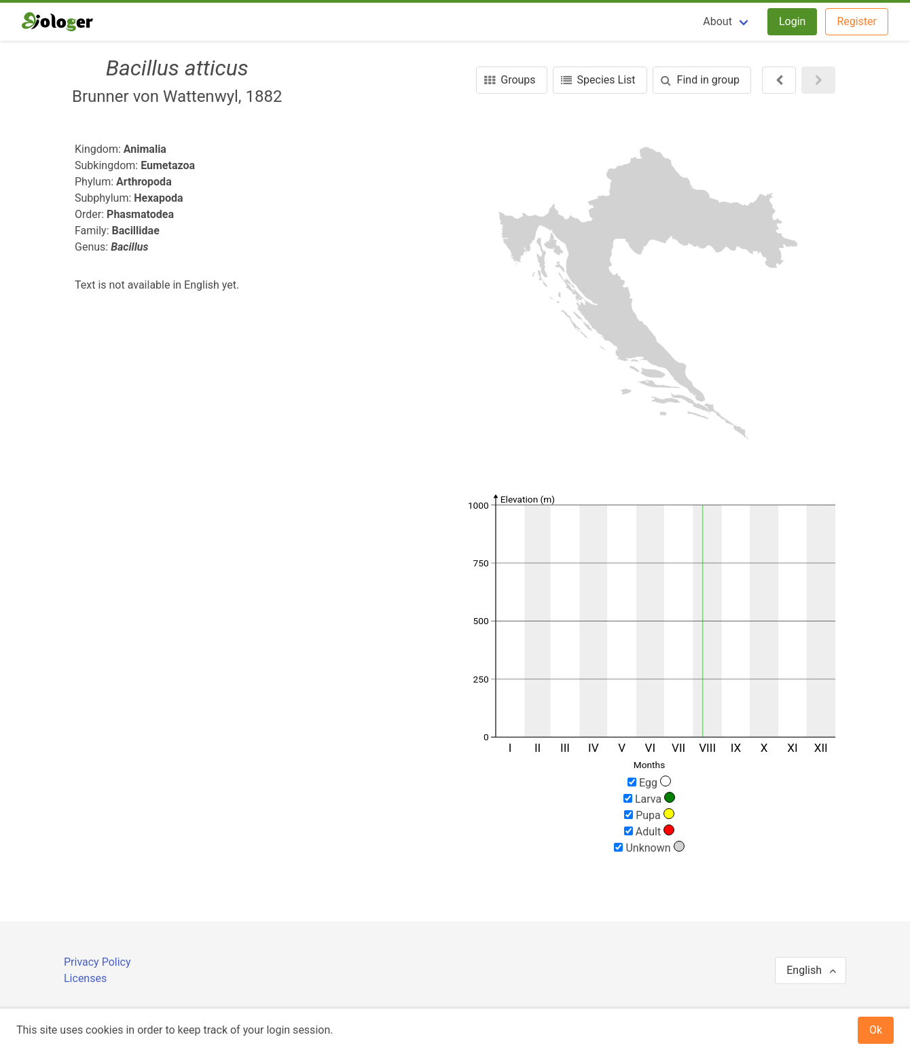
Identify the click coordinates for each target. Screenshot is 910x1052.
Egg (649, 782)
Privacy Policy (97, 962)
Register (857, 21)
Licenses (85, 978)
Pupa (649, 815)
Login (792, 21)
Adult (649, 831)
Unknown (649, 847)
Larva (649, 798)
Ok (875, 1029)
